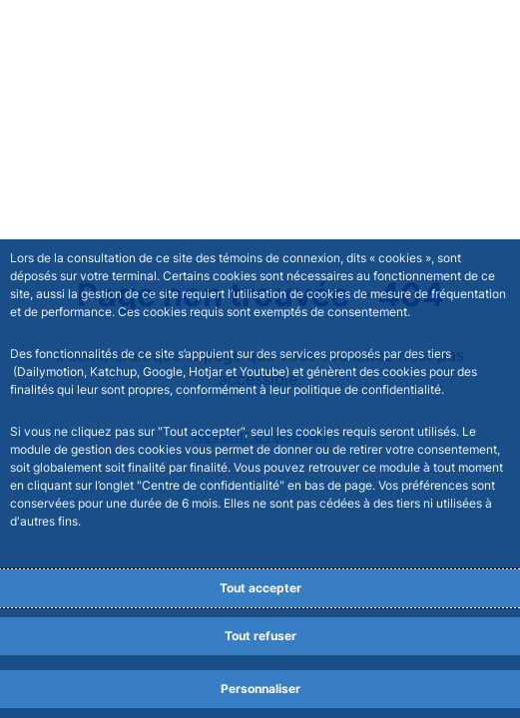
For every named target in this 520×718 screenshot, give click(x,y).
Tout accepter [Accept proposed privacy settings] (260, 587)
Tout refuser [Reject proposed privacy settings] (260, 635)
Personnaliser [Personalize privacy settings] (260, 688)
